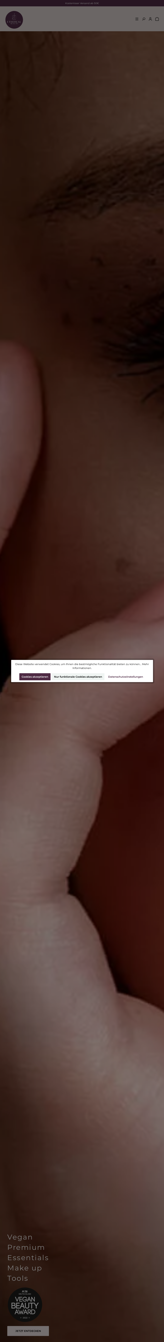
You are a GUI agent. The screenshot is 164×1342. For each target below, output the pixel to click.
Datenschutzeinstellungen (125, 676)
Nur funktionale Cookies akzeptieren (78, 676)
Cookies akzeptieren (35, 676)
